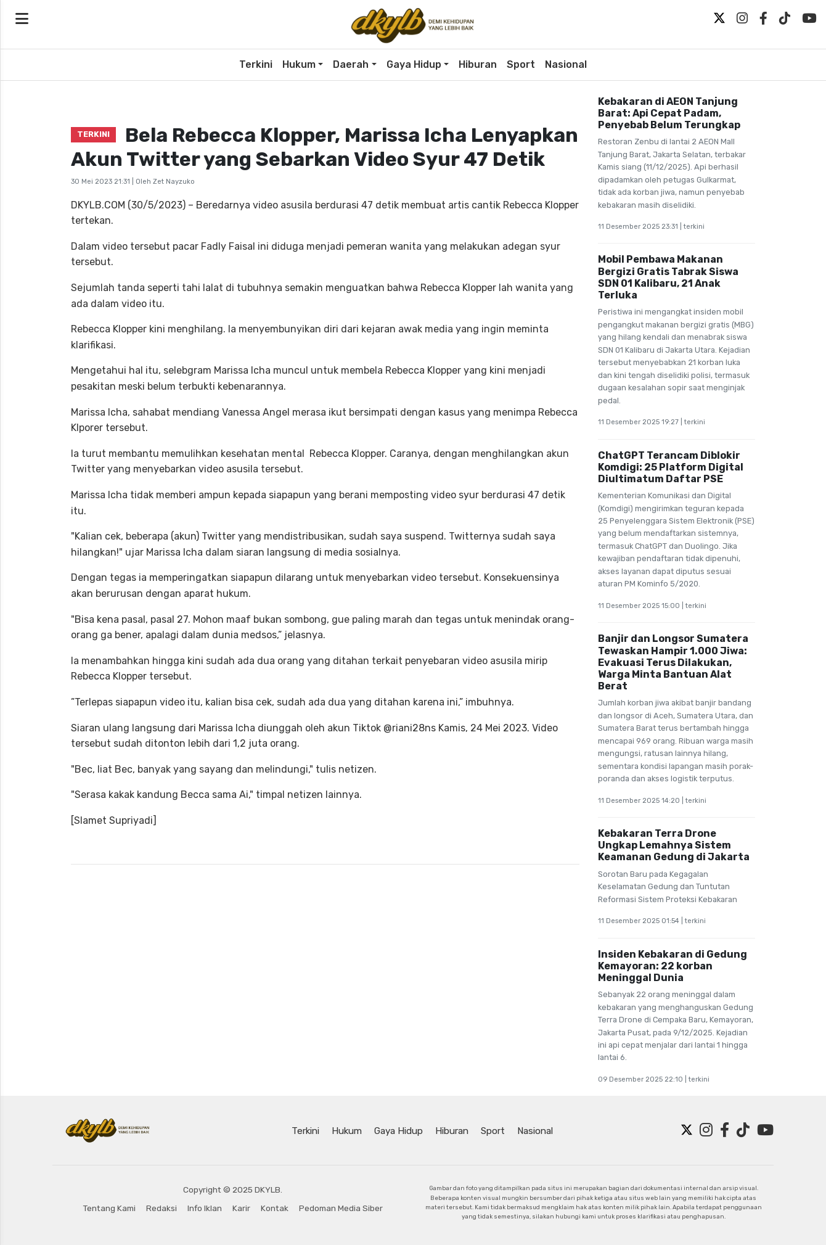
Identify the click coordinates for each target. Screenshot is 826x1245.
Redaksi (161, 1208)
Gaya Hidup (398, 1130)
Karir (241, 1208)
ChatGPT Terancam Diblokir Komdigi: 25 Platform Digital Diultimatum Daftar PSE (670, 467)
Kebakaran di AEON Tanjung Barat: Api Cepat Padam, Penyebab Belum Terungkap (669, 113)
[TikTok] (784, 18)
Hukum (347, 1130)
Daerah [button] (351, 64)
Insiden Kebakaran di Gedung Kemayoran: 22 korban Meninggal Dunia (672, 966)
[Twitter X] (719, 18)
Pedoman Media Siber (341, 1208)
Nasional (566, 64)
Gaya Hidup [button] (413, 64)
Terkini (255, 64)
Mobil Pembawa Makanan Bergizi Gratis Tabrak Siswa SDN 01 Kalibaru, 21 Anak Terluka (668, 277)
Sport (521, 64)
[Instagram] (742, 18)
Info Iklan (204, 1208)
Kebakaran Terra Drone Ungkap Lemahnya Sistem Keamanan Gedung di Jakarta (674, 845)
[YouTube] (809, 18)
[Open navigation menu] (22, 19)
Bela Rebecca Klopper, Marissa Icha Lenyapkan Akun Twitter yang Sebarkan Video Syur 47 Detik (324, 147)
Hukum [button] (299, 64)
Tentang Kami (109, 1208)
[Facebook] (763, 18)
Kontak (274, 1208)
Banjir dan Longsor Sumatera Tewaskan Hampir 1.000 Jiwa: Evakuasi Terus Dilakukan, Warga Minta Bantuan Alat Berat (673, 662)
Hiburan (478, 64)
